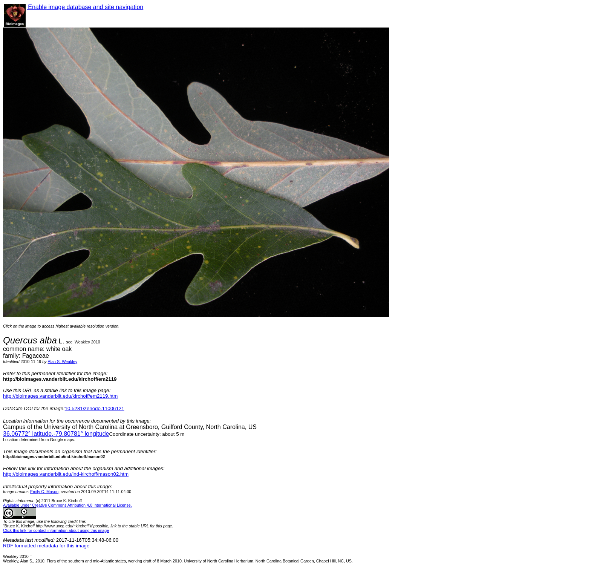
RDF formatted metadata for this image (46, 545)
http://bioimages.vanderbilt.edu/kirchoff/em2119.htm (60, 396)
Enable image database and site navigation (85, 7)
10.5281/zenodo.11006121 (94, 408)
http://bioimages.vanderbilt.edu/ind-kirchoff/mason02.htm (66, 474)
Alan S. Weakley (62, 361)
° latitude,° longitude (56, 434)
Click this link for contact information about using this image (56, 530)
